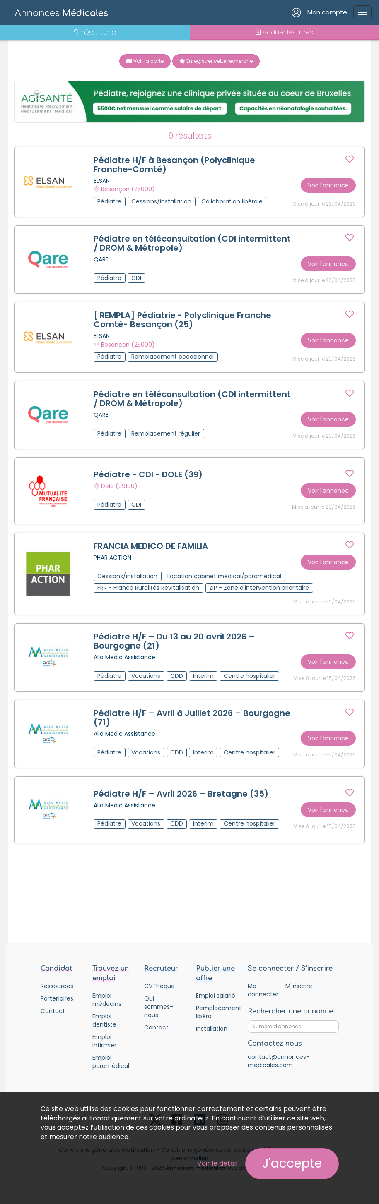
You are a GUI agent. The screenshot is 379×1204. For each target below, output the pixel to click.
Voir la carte (145, 61)
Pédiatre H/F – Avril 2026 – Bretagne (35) (181, 793)
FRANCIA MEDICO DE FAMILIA (151, 546)
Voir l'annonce (328, 185)
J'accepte (292, 1163)
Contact (53, 1011)
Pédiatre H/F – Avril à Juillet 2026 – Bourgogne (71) (192, 717)
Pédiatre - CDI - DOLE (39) (148, 474)
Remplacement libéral (215, 1012)
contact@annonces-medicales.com (278, 1061)
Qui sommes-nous (158, 1006)
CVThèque (159, 986)
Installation (211, 1028)
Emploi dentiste (104, 1020)
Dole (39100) (119, 486)
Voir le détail (217, 1163)
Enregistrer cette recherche (216, 61)
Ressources (57, 986)
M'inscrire (298, 986)
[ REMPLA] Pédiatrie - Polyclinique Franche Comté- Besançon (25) (182, 320)
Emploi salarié (215, 995)
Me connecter (263, 990)
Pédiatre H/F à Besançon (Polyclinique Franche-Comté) (174, 164)
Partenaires (57, 998)
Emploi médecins (106, 999)
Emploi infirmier (104, 1041)
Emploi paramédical (110, 1061)
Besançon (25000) (128, 189)
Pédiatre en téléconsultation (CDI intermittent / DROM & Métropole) (192, 243)
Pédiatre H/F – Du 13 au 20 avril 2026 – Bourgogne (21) (174, 641)
